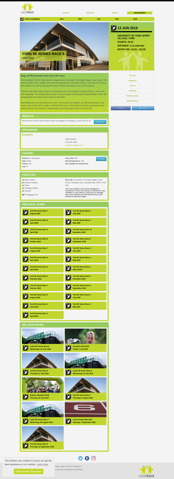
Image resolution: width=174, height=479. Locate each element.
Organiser (132, 81)
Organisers (139, 13)
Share (121, 108)
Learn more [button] (42, 464)
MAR (135, 19)
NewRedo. (79, 470)
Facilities (132, 91)
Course (132, 86)
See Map (101, 159)
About (115, 13)
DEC (80, 19)
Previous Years (132, 96)
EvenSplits (27, 135)
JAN (98, 19)
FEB (117, 19)
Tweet (143, 108)
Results (90, 13)
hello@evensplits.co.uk (74, 145)
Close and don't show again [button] (29, 471)
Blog (57, 466)
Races (66, 13)
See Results (100, 122)
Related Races (132, 101)
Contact (68, 466)
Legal (62, 466)
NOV (62, 19)
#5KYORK (28, 58)
